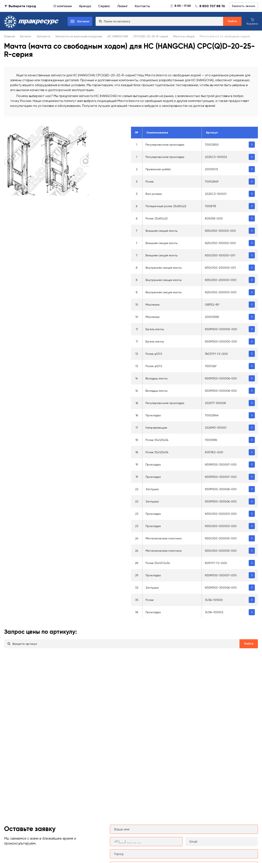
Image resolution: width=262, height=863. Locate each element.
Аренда (85, 6)
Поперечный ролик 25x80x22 (166, 206)
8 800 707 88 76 (212, 6)
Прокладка (153, 415)
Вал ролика (154, 193)
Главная (9, 36)
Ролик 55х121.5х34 (158, 563)
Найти (232, 21)
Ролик (150, 181)
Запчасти (43, 36)
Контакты (142, 6)
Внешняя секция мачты (161, 230)
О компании (62, 6)
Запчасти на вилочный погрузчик (78, 36)
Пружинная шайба (158, 169)
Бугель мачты (155, 329)
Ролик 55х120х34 (157, 452)
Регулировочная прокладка (165, 144)
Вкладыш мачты (156, 378)
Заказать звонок (243, 6)
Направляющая (156, 427)
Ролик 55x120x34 (157, 440)
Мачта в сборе (184, 36)
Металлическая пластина (164, 538)
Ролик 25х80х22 (157, 218)
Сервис (104, 6)
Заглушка (152, 489)
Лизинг (122, 6)
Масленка (152, 304)
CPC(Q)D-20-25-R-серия (150, 36)
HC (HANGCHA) (117, 36)
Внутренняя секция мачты (164, 267)
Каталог (26, 36)
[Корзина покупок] (252, 21)
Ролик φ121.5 (154, 353)
